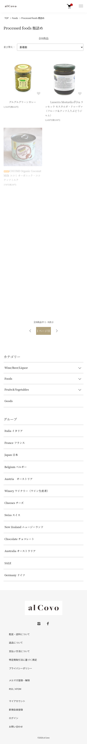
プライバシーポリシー (20, 668)
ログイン (13, 718)
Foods (15, 17)
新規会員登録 (16, 709)
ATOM (18, 689)
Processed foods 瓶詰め (32, 17)
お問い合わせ (16, 726)
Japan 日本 (11, 455)
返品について (16, 642)
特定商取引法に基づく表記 (23, 659)
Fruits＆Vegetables (16, 389)
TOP (6, 17)
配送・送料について (19, 634)
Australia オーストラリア (20, 551)
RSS (11, 689)
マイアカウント (17, 701)
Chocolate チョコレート (19, 539)
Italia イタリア (13, 431)
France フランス (14, 443)
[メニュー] (80, 6)
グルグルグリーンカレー (20, 102)
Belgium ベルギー (15, 467)
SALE (7, 563)
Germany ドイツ (14, 575)
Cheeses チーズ (14, 503)
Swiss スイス (12, 515)
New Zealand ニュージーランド (23, 527)
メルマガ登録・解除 (19, 680)
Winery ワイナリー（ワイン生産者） (26, 491)
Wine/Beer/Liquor (16, 367)
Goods (8, 401)
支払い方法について (19, 651)
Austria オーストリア (18, 479)
